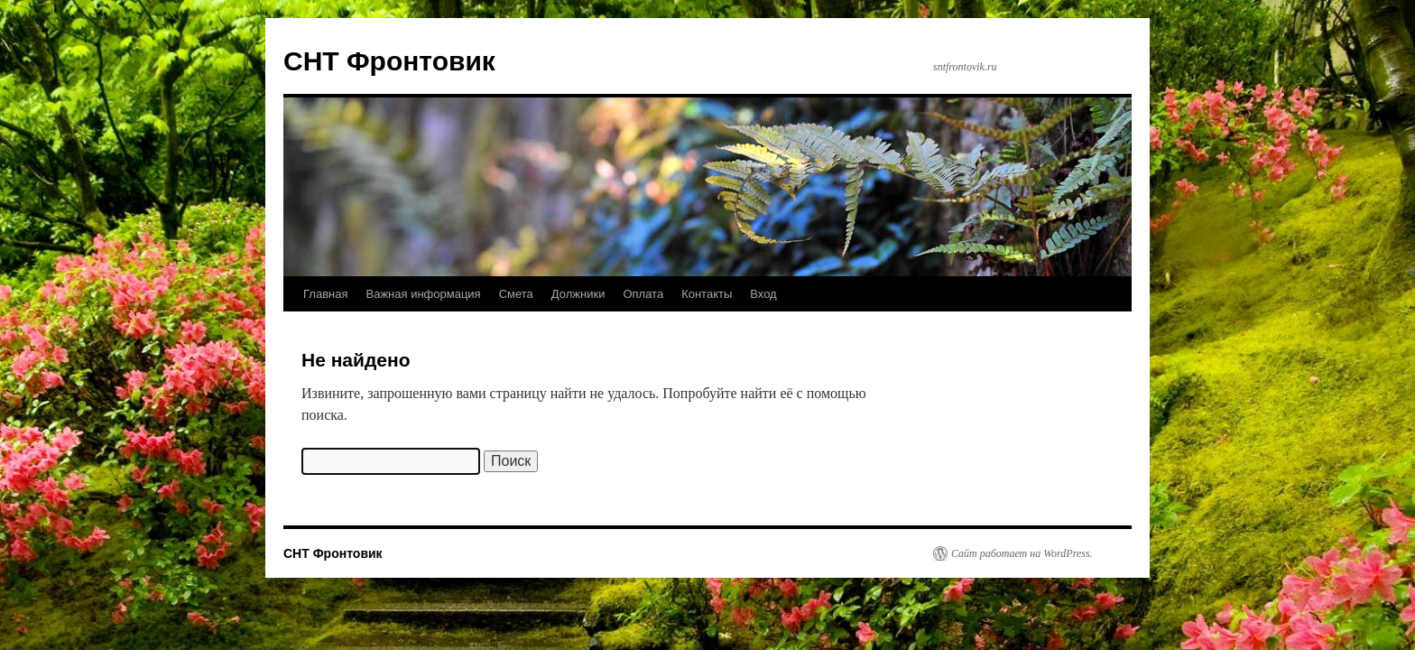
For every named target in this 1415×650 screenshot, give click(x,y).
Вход (763, 294)
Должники (578, 294)
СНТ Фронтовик (389, 61)
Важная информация (422, 294)
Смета (516, 294)
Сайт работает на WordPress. (1022, 553)
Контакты (706, 294)
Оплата (643, 294)
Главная (325, 294)
